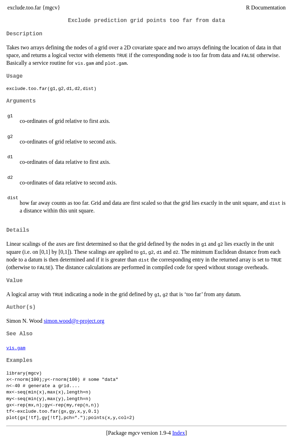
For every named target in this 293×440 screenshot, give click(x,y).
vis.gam (16, 347)
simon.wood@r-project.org (74, 321)
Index (178, 433)
